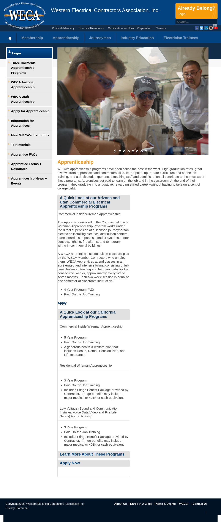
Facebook (197, 28)
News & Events (166, 503)
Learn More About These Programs (92, 454)
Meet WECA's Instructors (30, 135)
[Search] (192, 22)
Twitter (201, 28)
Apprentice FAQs (24, 154)
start (115, 151)
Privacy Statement (17, 508)
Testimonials (21, 145)
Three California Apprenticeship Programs (23, 67)
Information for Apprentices (22, 123)
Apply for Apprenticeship (30, 111)
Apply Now (70, 463)
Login (16, 53)
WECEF (184, 503)
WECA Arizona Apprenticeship (23, 84)
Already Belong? (196, 11)
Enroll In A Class (141, 503)
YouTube (216, 28)
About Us (120, 503)
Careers (161, 28)
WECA (24, 15)
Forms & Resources (91, 28)
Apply (62, 303)
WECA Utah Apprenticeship (23, 99)
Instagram (211, 28)
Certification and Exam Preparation (130, 28)
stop (150, 151)
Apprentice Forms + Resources (26, 166)
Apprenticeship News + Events (29, 181)
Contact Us (200, 503)
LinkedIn (206, 28)
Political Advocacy (63, 28)
